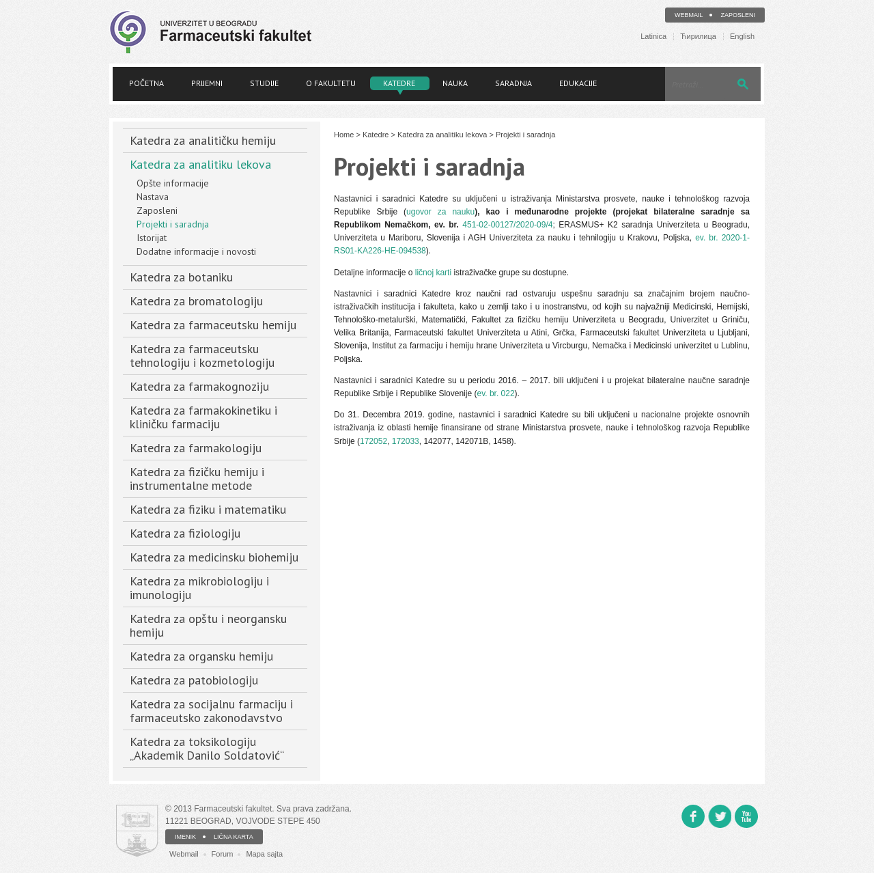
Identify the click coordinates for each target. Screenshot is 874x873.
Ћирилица (698, 36)
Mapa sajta (264, 854)
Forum (223, 854)
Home (344, 134)
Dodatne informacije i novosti (196, 251)
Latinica (653, 36)
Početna (146, 83)
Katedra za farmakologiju (196, 448)
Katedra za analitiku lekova (200, 164)
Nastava (153, 197)
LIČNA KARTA (233, 836)
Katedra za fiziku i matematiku (208, 509)
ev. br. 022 (495, 393)
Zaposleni (737, 15)
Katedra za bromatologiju (196, 301)
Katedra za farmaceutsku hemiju (213, 325)
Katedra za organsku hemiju (201, 656)
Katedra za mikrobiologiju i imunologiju (199, 587)
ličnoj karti (433, 272)
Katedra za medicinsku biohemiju (214, 557)
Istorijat (152, 238)
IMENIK (185, 836)
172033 (405, 441)
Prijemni (207, 83)
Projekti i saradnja (173, 224)
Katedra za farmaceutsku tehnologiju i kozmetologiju (202, 355)
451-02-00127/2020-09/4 (507, 225)
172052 (373, 441)
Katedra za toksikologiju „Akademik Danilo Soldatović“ (207, 748)
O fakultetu (331, 83)
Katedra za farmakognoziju (199, 386)
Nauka (455, 83)
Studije (264, 83)
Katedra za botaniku (181, 277)
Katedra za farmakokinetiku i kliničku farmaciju (203, 417)
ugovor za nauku (440, 212)
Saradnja (513, 83)
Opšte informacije (173, 183)
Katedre (399, 83)
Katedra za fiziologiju (185, 533)
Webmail (689, 15)
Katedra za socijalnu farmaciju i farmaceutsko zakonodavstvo (211, 710)
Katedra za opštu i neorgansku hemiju (208, 625)
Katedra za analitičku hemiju (203, 140)
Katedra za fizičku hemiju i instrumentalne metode (197, 478)
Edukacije (578, 83)
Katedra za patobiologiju (194, 680)
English (742, 36)
